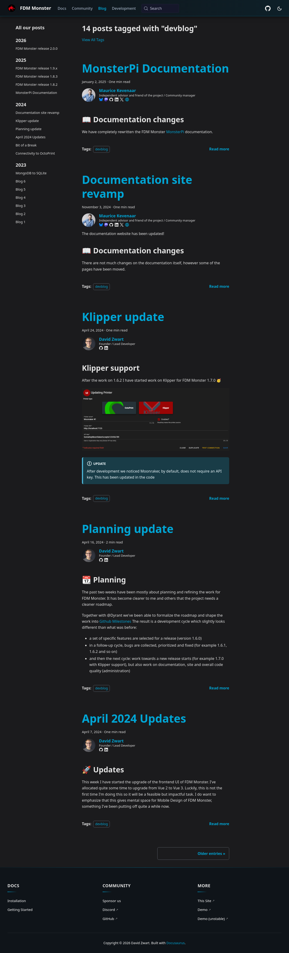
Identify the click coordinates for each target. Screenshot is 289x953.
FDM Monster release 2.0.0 (36, 48)
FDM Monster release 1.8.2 (36, 84)
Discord (110, 909)
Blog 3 (21, 205)
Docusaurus (175, 943)
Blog (102, 8)
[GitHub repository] (267, 8)
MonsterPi (175, 131)
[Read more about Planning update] (219, 688)
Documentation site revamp (37, 112)
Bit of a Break (26, 145)
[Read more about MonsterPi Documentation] (219, 149)
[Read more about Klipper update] (219, 498)
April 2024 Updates (30, 137)
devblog (101, 149)
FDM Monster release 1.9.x (36, 68)
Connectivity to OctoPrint (35, 153)
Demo (204, 909)
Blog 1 (21, 222)
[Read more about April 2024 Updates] (219, 823)
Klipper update (27, 121)
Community (82, 8)
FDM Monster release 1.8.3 (36, 76)
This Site (206, 900)
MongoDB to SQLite (31, 173)
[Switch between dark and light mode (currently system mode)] (279, 8)
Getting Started (20, 909)
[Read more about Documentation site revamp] (219, 286)
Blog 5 (21, 189)
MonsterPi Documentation (36, 92)
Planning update (28, 129)
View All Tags (93, 39)
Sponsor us (112, 900)
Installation (16, 900)
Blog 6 (21, 181)
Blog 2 (21, 214)
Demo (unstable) (213, 918)
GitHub (110, 918)
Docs (62, 8)
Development (124, 8)
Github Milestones (115, 621)
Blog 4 (21, 197)
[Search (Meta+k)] (160, 8)
